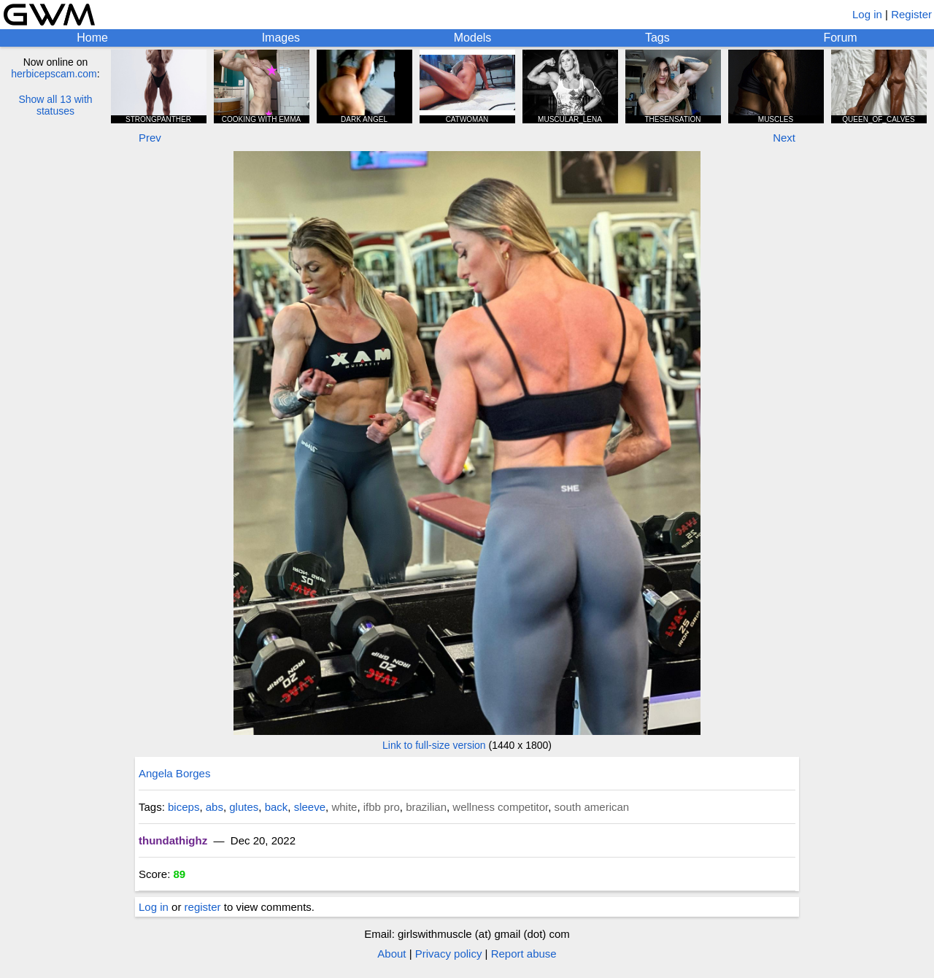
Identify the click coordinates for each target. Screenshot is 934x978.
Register (911, 14)
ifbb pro (381, 807)
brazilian (426, 807)
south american (592, 807)
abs (214, 807)
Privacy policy (448, 953)
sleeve (309, 807)
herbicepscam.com (54, 74)
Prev (150, 137)
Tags (657, 37)
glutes (243, 807)
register (203, 907)
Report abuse (524, 953)
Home (92, 37)
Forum (840, 37)
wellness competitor (500, 807)
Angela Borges (174, 773)
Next (784, 137)
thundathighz (173, 840)
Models (473, 37)
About (391, 953)
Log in (867, 14)
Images (281, 37)
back (276, 807)
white (344, 807)
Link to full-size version (434, 745)
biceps (183, 807)
